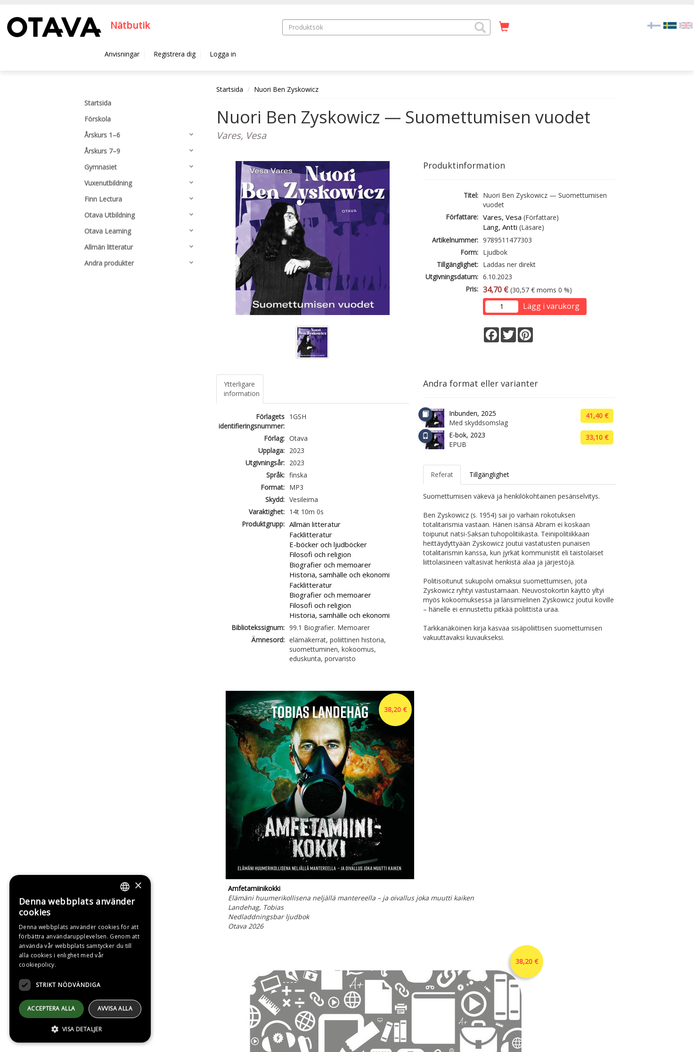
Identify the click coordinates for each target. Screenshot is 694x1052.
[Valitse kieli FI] (654, 24)
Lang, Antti (500, 227)
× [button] (137, 886)
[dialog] (80, 959)
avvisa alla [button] (115, 1008)
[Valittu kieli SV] (670, 24)
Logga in (223, 53)
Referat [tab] (442, 474)
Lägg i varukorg (551, 306)
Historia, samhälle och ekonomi (339, 574)
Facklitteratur (310, 534)
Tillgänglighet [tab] (489, 474)
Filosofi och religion (320, 554)
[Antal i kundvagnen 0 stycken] (504, 27)
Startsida (229, 89)
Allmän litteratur (315, 524)
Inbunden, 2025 (472, 413)
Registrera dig (175, 53)
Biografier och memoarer (330, 564)
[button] (480, 27)
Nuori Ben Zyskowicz (286, 89)
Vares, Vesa (502, 217)
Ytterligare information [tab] (242, 389)
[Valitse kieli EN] (686, 24)
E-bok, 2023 (467, 434)
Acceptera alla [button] (51, 1008)
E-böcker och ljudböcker (328, 544)
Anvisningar (122, 53)
